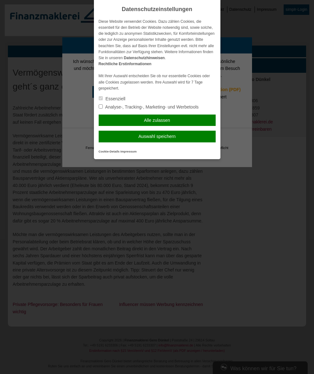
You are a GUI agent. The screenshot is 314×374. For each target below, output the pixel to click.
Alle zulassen (157, 120)
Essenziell (112, 98)
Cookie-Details (109, 151)
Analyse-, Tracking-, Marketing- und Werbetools (149, 106)
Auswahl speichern (157, 136)
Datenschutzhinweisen (144, 58)
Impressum (128, 151)
